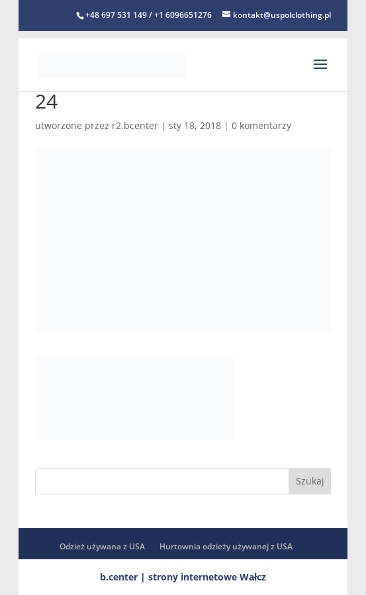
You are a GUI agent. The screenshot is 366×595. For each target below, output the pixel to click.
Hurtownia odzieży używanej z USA (226, 546)
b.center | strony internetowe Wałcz (183, 577)
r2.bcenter (135, 125)
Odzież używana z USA (102, 546)
